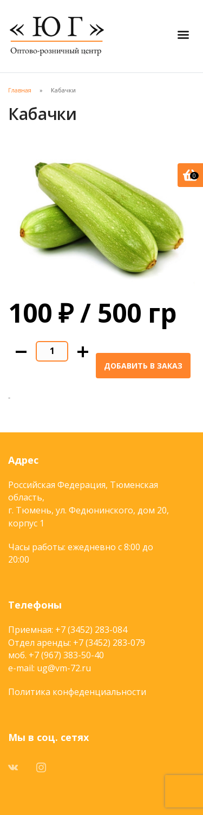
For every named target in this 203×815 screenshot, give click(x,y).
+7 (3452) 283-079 (109, 643)
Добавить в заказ (143, 365)
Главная (19, 90)
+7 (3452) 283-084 (91, 630)
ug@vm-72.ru (64, 668)
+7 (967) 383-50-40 (66, 655)
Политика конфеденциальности (77, 692)
